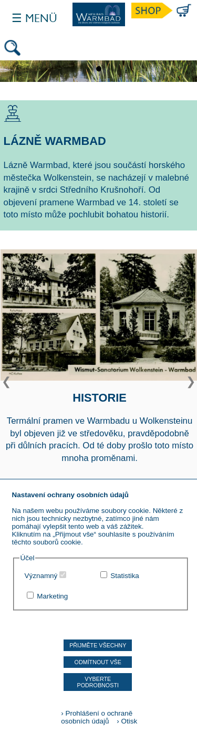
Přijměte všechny (97, 645)
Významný (41, 576)
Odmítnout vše (98, 662)
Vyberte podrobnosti (98, 682)
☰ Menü (34, 18)
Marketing (52, 596)
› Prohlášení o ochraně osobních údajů (96, 717)
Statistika (124, 576)
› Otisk (124, 721)
